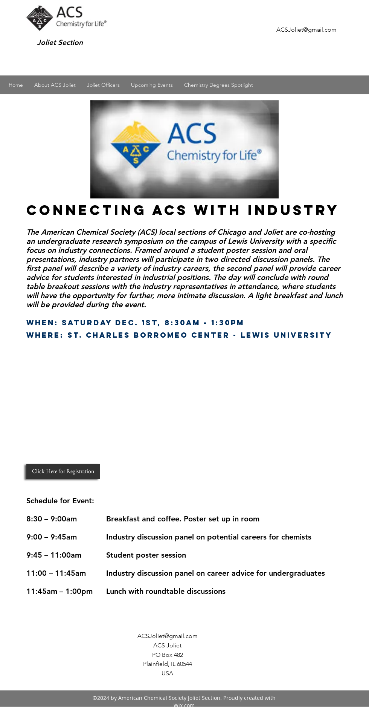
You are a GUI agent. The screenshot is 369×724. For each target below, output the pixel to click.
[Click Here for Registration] (63, 471)
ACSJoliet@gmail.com (306, 29)
